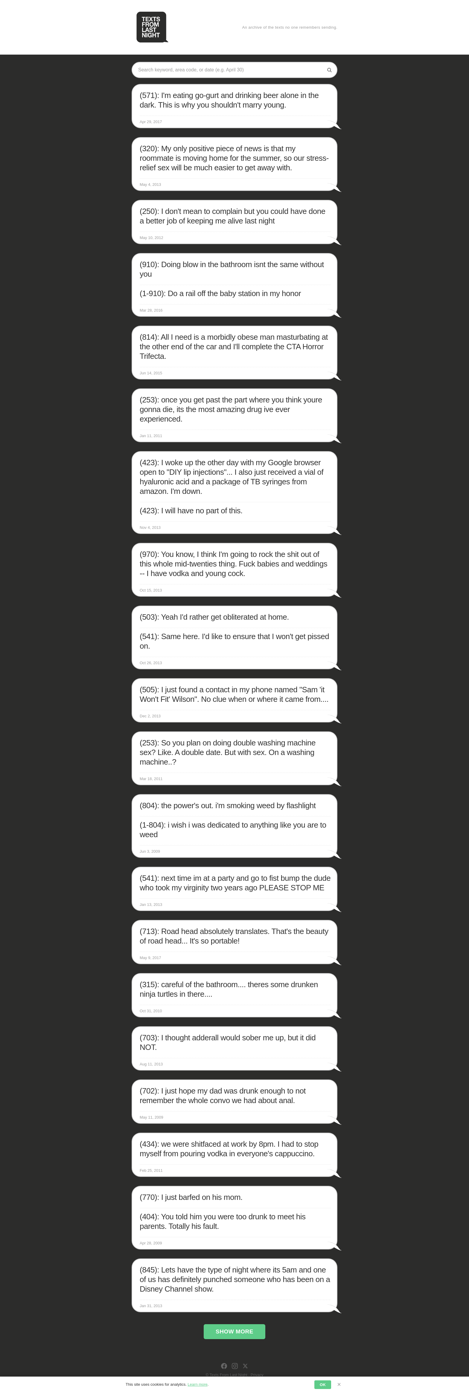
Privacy (257, 1375)
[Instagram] (235, 1366)
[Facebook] (224, 1366)
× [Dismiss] (339, 1384)
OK (323, 1384)
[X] (245, 1366)
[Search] (329, 70)
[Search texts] (230, 70)
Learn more (197, 1384)
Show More (234, 1331)
